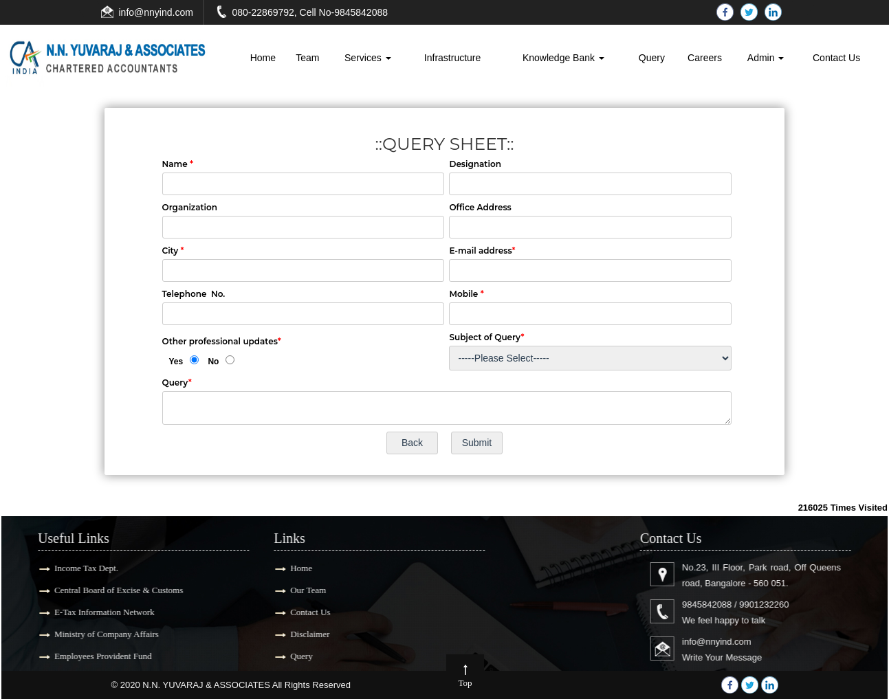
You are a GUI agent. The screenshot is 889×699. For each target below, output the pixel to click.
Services (367, 57)
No (213, 361)
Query (652, 57)
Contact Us (836, 57)
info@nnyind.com (156, 12)
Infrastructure (452, 57)
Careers (705, 57)
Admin (765, 57)
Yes (176, 361)
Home (263, 57)
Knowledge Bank (563, 57)
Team (307, 57)
